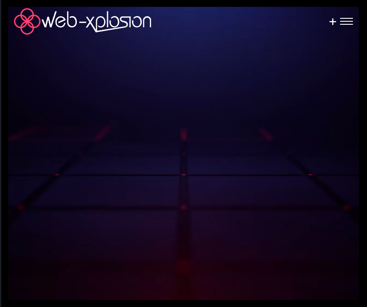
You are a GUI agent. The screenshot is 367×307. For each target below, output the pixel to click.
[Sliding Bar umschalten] (332, 21)
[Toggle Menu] (346, 21)
